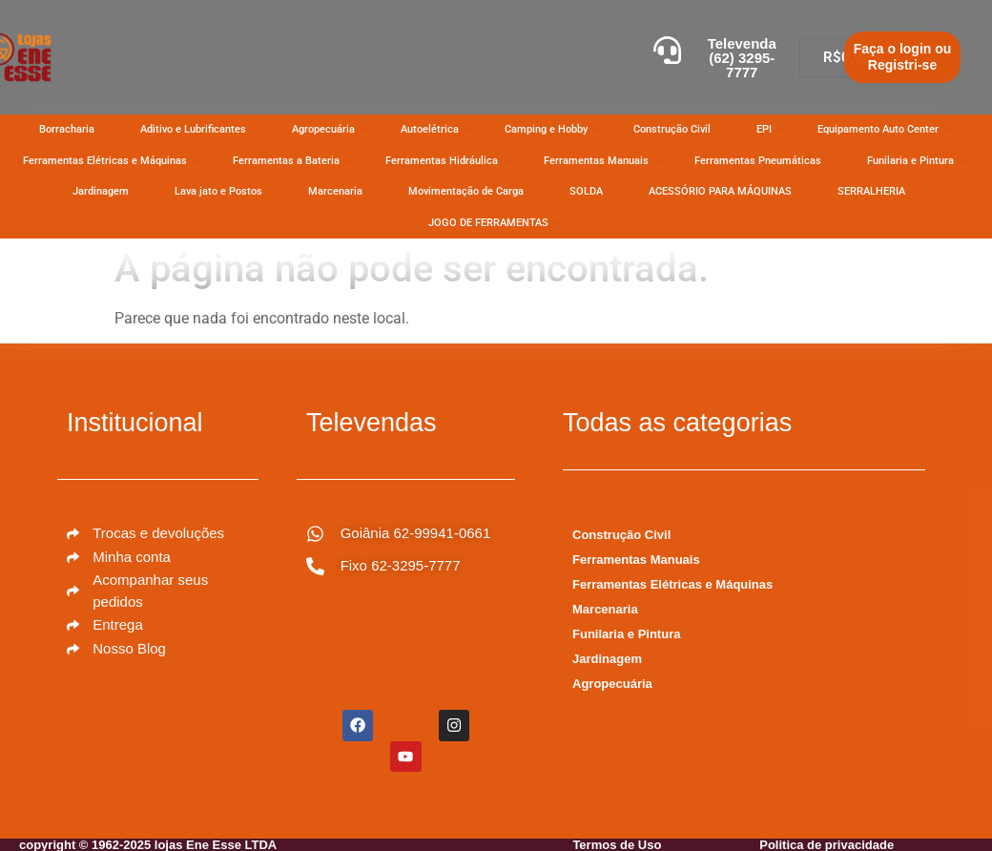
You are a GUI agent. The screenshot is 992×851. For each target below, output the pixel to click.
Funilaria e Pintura (626, 634)
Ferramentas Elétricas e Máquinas (672, 584)
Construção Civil (621, 535)
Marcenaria (605, 609)
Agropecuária (612, 683)
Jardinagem (607, 659)
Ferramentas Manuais (636, 559)
